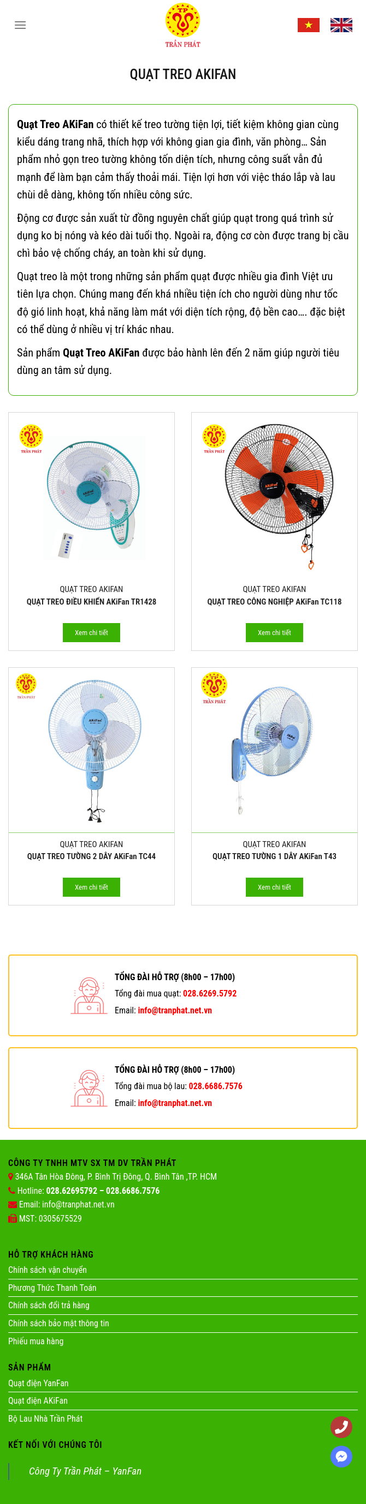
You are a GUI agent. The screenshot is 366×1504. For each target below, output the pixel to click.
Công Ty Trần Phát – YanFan (85, 1471)
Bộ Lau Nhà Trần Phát (45, 1419)
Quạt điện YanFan (38, 1383)
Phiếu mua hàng (35, 1341)
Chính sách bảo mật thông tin (58, 1323)
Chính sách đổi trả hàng (49, 1305)
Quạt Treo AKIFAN (91, 589)
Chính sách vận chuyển (47, 1270)
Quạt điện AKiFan (38, 1401)
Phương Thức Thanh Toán (52, 1288)
